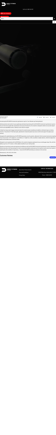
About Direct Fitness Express (25, 316)
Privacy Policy (22, 322)
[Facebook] (39, 264)
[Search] (54, 18)
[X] (46, 264)
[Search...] (26, 18)
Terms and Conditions (23, 319)
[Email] (52, 264)
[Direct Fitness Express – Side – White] (8, 2)
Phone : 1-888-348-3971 (47, 321)
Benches (6, 263)
